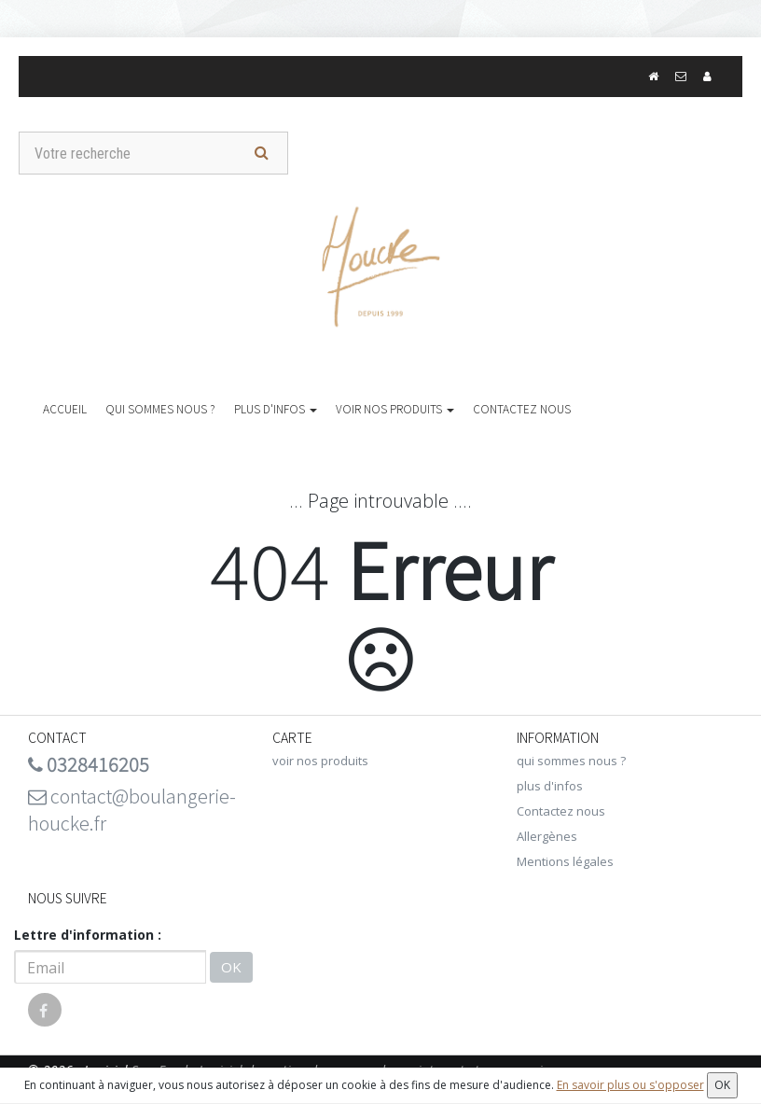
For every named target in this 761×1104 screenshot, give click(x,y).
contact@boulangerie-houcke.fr (132, 809)
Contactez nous (522, 408)
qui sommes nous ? (160, 408)
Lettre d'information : (87, 934)
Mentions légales (565, 861)
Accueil (65, 408)
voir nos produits (395, 408)
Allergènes (547, 836)
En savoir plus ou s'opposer (630, 1085)
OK (231, 966)
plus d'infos (275, 408)
